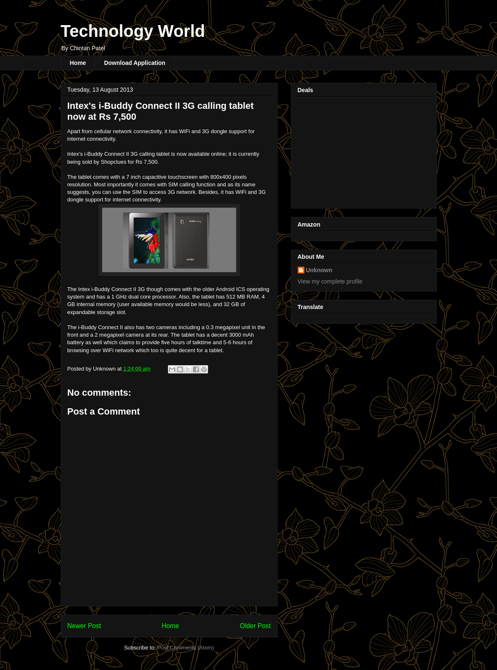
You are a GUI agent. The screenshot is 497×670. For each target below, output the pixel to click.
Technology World (133, 31)
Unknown (319, 270)
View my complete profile (330, 281)
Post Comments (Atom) (185, 647)
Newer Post (84, 625)
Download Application (134, 62)
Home (78, 62)
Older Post (255, 625)
